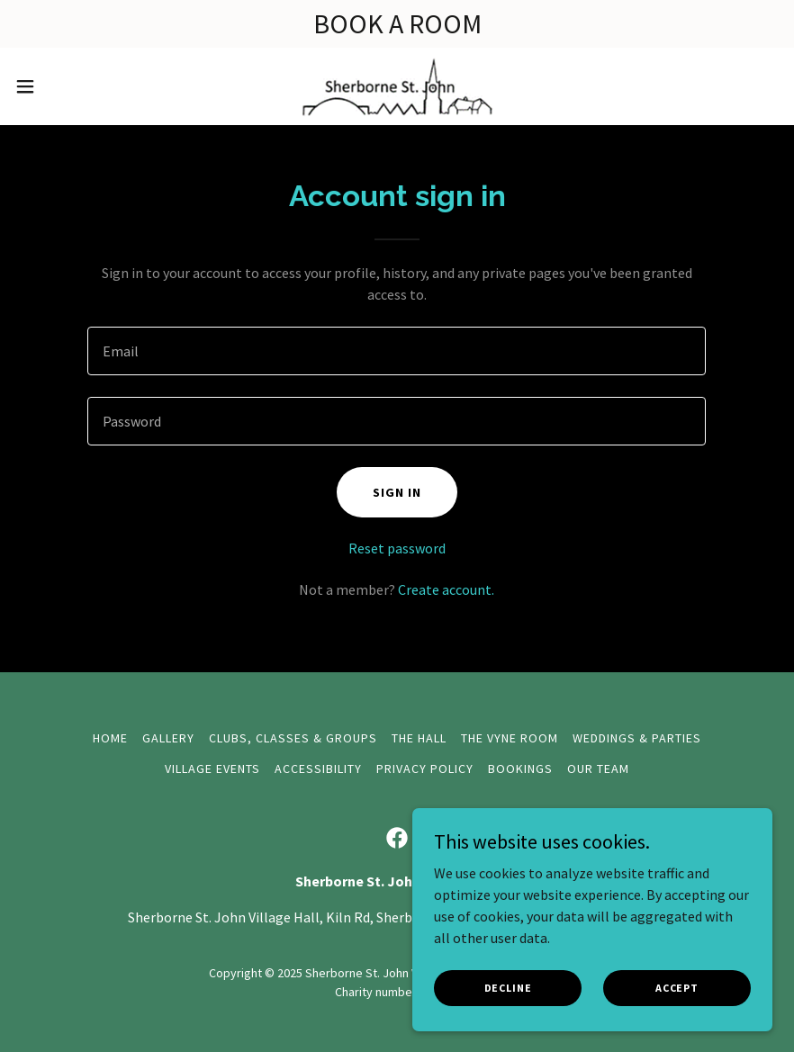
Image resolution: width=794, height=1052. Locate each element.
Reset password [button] (397, 548)
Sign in (397, 492)
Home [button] (110, 738)
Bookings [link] (520, 768)
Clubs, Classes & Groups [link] (293, 738)
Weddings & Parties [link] (637, 738)
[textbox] (396, 351)
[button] (65, 86)
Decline (508, 987)
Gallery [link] (168, 738)
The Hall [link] (419, 738)
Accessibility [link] (318, 768)
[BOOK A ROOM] (397, 24)
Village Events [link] (212, 768)
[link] (397, 86)
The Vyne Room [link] (509, 738)
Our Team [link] (598, 768)
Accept (677, 987)
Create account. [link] (446, 589)
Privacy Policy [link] (425, 768)
